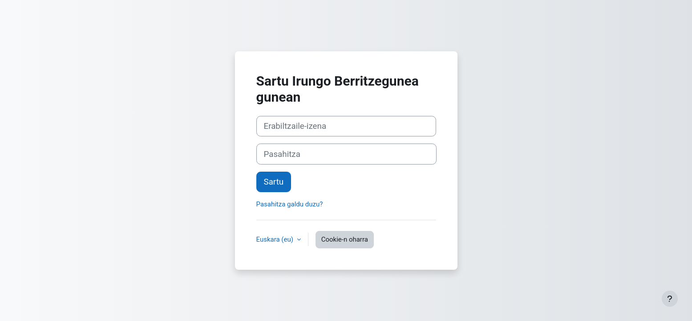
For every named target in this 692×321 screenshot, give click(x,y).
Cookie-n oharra (344, 239)
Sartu (274, 182)
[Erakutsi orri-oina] (670, 299)
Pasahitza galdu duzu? (289, 204)
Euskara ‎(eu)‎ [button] (275, 239)
